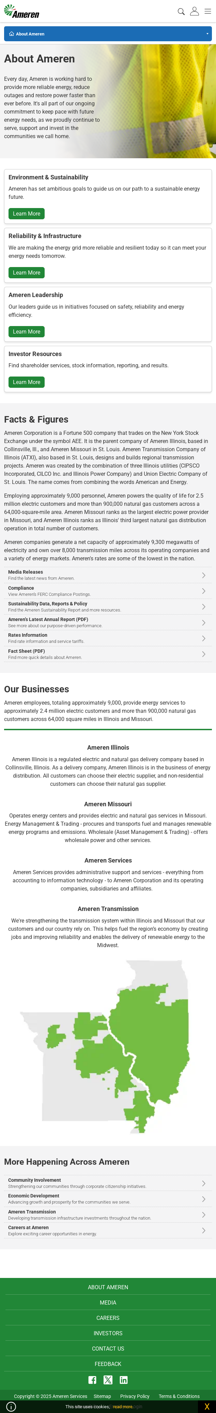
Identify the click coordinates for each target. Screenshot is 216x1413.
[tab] (195, 11)
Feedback (108, 1364)
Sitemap (102, 1396)
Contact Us (108, 1348)
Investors (108, 1333)
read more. (123, 1406)
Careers (108, 1318)
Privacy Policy (135, 1396)
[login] (195, 11)
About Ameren (108, 1287)
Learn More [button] (26, 213)
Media (108, 1302)
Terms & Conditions (179, 1396)
